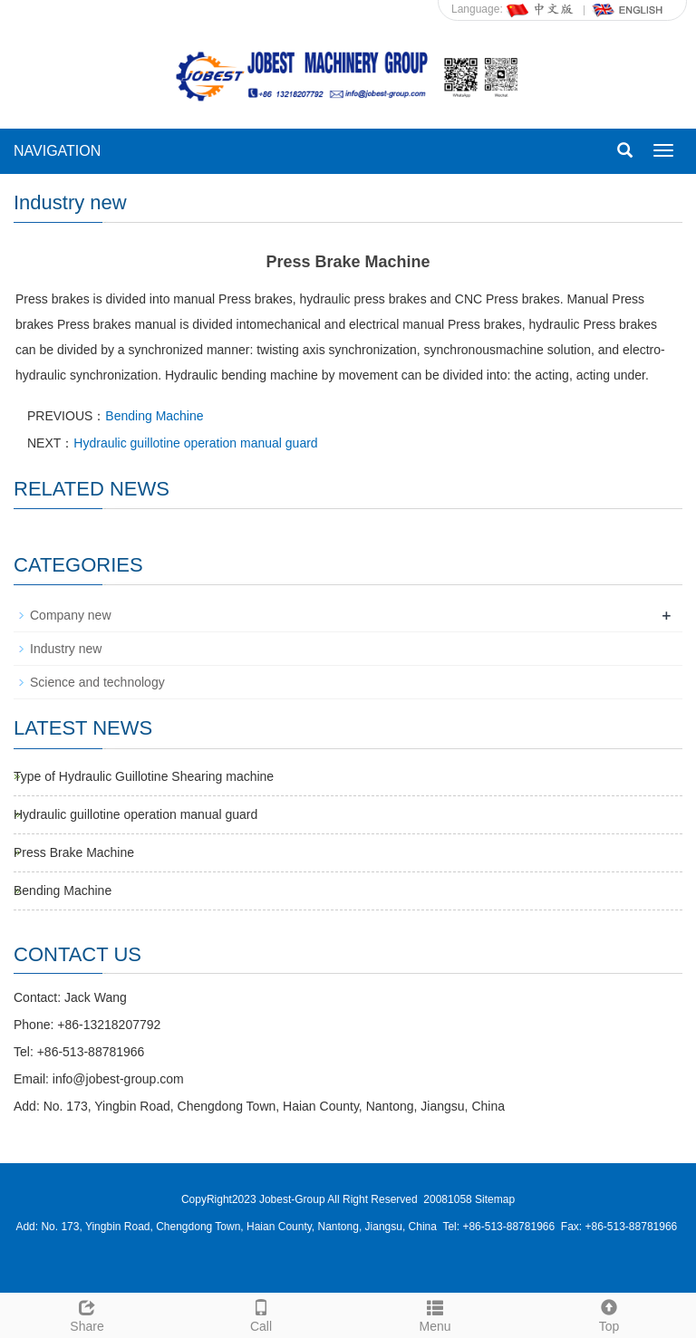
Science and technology (97, 682)
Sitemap (495, 1199)
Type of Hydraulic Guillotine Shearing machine (144, 776)
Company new (70, 615)
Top (609, 1313)
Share (87, 1313)
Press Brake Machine (74, 852)
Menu (435, 1313)
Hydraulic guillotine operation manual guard (195, 443)
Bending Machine (154, 416)
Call (261, 1313)
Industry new (66, 648)
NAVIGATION (57, 151)
